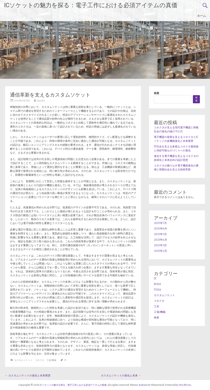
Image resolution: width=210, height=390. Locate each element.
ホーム (201, 15)
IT (65, 360)
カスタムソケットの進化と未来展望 (27, 375)
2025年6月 (160, 228)
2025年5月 (160, 234)
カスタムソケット (23, 360)
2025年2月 (160, 250)
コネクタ (39, 360)
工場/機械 (51, 360)
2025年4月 (160, 239)
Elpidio (41, 100)
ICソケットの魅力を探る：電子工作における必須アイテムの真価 (90, 5)
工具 (156, 306)
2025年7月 (160, 223)
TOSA (157, 289)
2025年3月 (160, 245)
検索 (156, 93)
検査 (156, 317)
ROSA (157, 284)
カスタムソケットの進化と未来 (121, 375)
